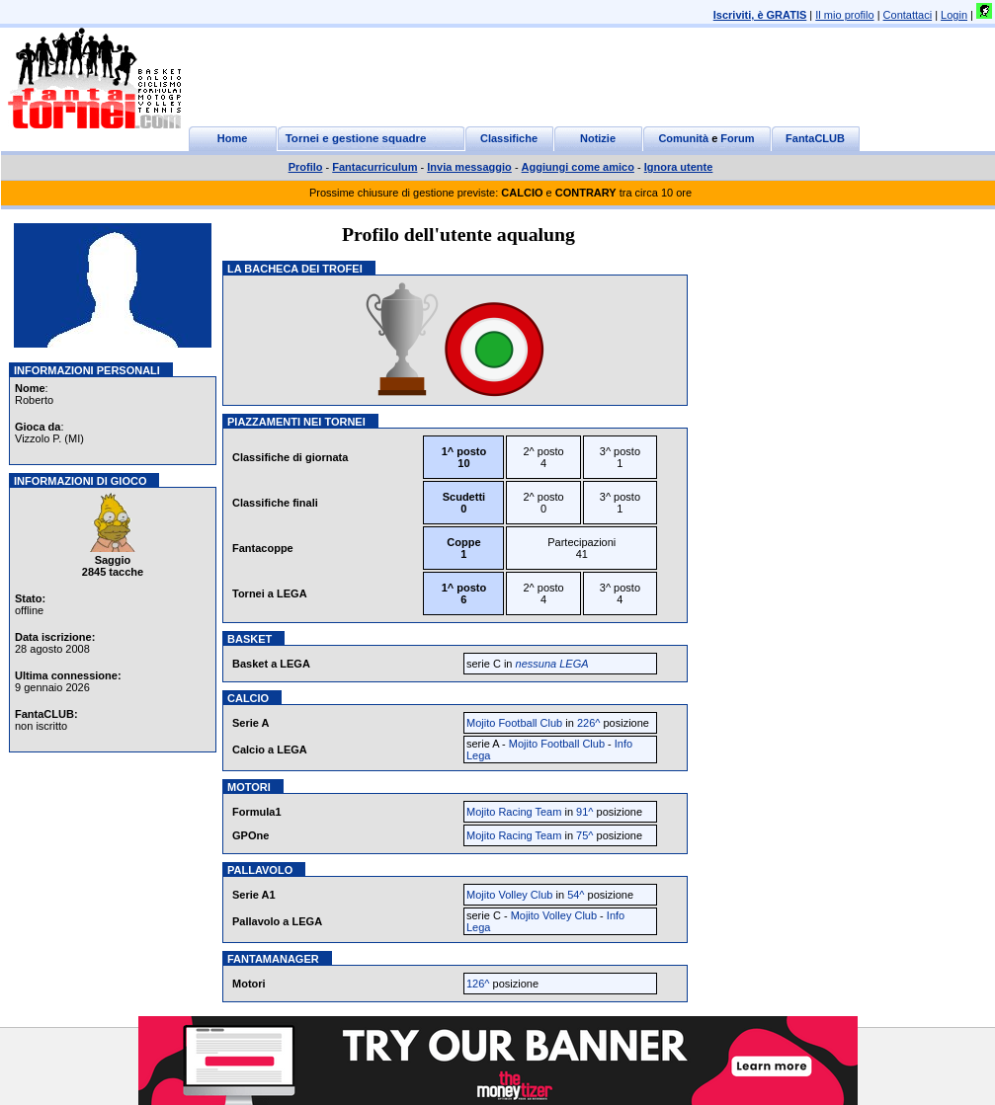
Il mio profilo (844, 15)
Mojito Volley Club (509, 895)
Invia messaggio (469, 167)
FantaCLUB (815, 138)
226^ (589, 723)
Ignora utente (678, 167)
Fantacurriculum (374, 167)
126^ (478, 983)
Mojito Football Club (514, 723)
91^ (584, 812)
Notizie (598, 138)
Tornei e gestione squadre (356, 138)
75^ (584, 835)
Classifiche (509, 138)
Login (954, 15)
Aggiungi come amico (578, 167)
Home (232, 138)
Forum (737, 138)
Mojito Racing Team (513, 812)
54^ (575, 895)
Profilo (306, 167)
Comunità (683, 138)
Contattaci (908, 15)
